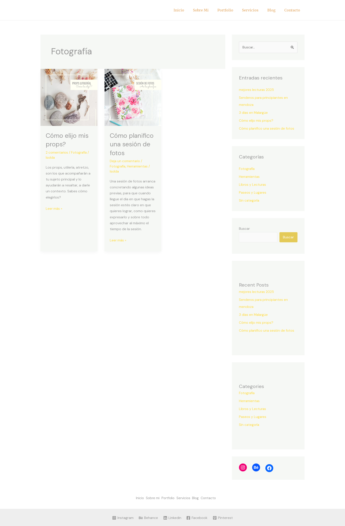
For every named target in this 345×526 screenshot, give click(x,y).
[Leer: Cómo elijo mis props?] (68, 97)
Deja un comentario (125, 160)
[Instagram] (122, 517)
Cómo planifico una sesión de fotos (132, 144)
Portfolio (231, 10)
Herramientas (139, 166)
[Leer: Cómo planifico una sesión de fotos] (133, 97)
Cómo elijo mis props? (256, 120)
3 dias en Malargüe (254, 112)
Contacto (293, 10)
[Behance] (148, 517)
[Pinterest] (223, 517)
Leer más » (54, 207)
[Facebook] (197, 517)
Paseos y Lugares (253, 192)
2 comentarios (57, 152)
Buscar (244, 228)
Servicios (254, 10)
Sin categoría (249, 200)
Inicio (188, 10)
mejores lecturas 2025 (257, 90)
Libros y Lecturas (253, 184)
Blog (274, 10)
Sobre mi (209, 10)
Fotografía (80, 152)
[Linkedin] (172, 517)
